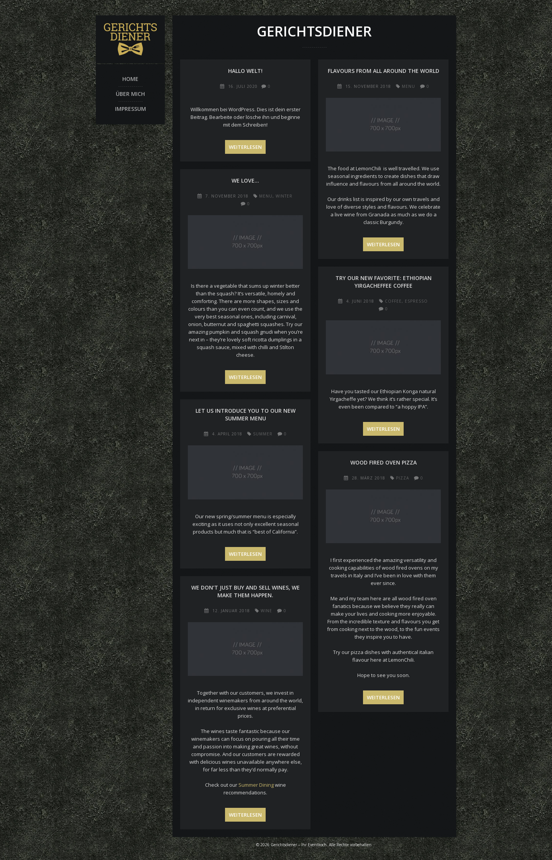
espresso (416, 301)
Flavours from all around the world (383, 70)
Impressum (130, 108)
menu (408, 86)
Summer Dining (256, 784)
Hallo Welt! (245, 70)
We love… (245, 180)
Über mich (130, 93)
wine (266, 610)
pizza (402, 478)
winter (284, 196)
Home (130, 78)
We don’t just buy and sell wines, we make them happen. (245, 591)
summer (263, 434)
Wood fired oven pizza (383, 462)
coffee (393, 301)
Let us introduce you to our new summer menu (246, 414)
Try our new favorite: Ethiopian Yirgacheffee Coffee (383, 281)
